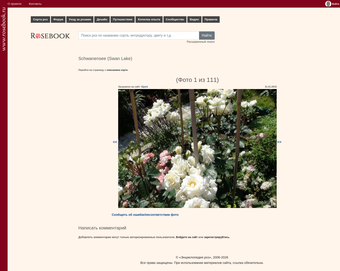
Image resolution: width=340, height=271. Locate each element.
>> (279, 142)
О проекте (14, 3)
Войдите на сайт (187, 237)
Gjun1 (144, 86)
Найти (207, 35)
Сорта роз (40, 19)
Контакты (35, 3)
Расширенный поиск (200, 41)
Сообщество (175, 19)
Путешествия (122, 19)
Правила (211, 19)
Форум (58, 19)
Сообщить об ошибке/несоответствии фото (145, 214)
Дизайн (102, 19)
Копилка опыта (149, 19)
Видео (194, 19)
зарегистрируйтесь (216, 237)
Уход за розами (80, 19)
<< (115, 142)
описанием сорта (117, 70)
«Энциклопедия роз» (195, 257)
